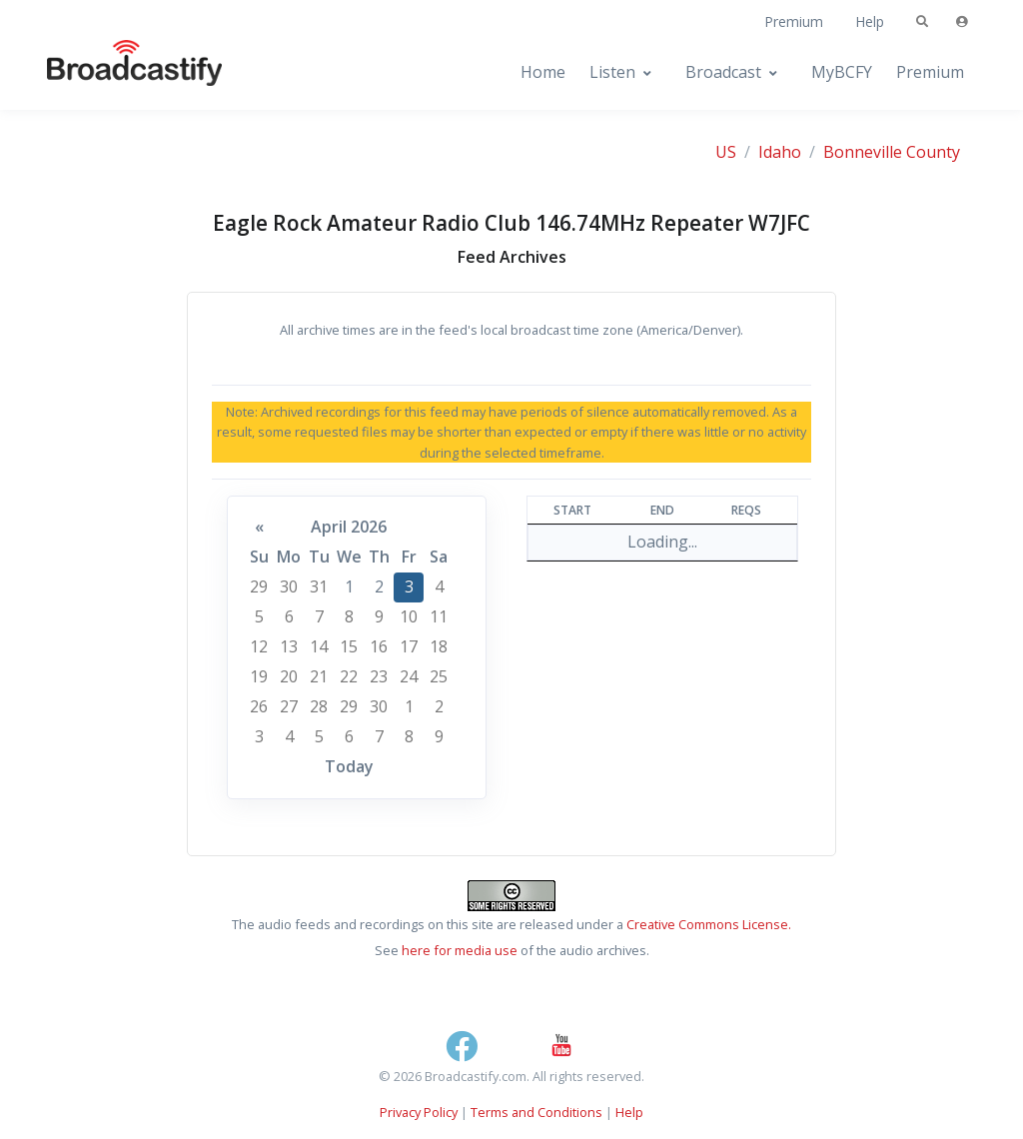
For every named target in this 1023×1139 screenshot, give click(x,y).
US (725, 152)
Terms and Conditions (536, 1112)
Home (542, 72)
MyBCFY (841, 72)
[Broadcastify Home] (115, 72)
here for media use (459, 950)
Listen (612, 72)
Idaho (779, 152)
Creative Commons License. (708, 924)
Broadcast (723, 72)
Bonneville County (891, 152)
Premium (793, 21)
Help (869, 21)
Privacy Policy (419, 1112)
